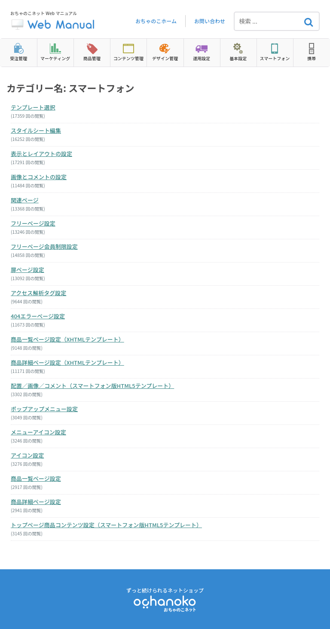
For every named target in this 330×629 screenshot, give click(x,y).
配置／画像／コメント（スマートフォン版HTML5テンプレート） (92, 386)
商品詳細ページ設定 (36, 502)
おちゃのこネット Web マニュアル (53, 21)
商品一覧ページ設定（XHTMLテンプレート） (67, 339)
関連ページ (25, 200)
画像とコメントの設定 (39, 177)
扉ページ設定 (27, 270)
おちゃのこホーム (156, 20)
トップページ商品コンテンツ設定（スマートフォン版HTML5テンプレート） (106, 525)
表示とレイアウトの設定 (41, 154)
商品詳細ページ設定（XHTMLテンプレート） (67, 362)
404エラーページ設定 (38, 316)
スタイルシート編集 (36, 130)
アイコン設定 (27, 455)
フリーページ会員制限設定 (44, 246)
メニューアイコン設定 (38, 432)
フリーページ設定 (33, 223)
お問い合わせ (209, 20)
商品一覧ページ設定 (36, 478)
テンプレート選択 (33, 107)
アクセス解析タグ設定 (38, 293)
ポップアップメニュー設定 (44, 409)
